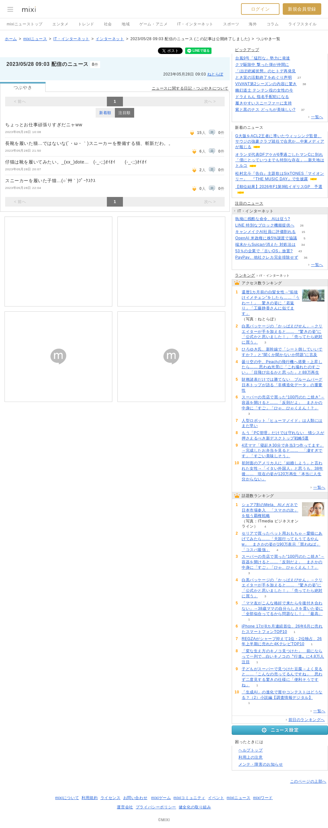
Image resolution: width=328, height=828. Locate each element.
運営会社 (125, 807)
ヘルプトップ (250, 750)
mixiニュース (35, 39)
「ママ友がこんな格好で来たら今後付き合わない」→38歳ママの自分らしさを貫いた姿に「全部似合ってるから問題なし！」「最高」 (282, 608)
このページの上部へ (308, 781)
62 (303, 71)
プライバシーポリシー (156, 807)
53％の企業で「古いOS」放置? (264, 251)
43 (300, 251)
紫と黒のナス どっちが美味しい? (265, 109)
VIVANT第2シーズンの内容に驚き (266, 84)
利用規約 (90, 798)
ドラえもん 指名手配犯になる (262, 96)
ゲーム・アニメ (153, 24)
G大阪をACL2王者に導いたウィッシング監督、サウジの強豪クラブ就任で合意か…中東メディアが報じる (279, 141)
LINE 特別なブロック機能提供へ (264, 225)
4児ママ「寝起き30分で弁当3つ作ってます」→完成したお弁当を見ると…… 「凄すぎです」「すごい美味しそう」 (283, 451)
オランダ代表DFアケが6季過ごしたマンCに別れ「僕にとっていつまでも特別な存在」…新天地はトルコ (279, 160)
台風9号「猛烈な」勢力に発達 (262, 58)
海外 (253, 24)
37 (303, 109)
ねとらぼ (215, 74)
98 (297, 58)
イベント (216, 798)
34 (303, 244)
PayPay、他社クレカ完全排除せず (266, 257)
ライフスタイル (302, 24)
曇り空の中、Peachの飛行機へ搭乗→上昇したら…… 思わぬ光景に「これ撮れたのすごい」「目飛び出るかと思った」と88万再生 (282, 367)
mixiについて (67, 798)
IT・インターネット (195, 24)
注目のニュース (249, 203)
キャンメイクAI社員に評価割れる (265, 231)
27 (299, 77)
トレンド (86, 24)
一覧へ (317, 117)
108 (300, 90)
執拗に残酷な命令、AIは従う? (262, 219)
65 (299, 103)
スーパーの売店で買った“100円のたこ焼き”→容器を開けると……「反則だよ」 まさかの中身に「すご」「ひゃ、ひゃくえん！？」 (283, 402)
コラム (273, 24)
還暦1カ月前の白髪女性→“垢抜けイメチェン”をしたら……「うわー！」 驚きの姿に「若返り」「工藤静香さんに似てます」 (271, 303)
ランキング (245, 275)
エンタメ (60, 24)
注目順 (124, 113)
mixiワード (263, 798)
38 (304, 84)
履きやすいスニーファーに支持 (263, 103)
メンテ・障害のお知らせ (260, 764)
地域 (126, 24)
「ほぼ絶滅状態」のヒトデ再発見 (265, 71)
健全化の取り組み (195, 807)
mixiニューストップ (25, 24)
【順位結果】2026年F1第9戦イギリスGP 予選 (279, 186)
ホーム (11, 39)
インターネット (110, 39)
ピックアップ (247, 50)
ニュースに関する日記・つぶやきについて (190, 88)
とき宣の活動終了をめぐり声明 (263, 77)
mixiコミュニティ (189, 798)
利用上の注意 (250, 757)
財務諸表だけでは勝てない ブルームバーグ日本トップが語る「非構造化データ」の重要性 (282, 385)
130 (296, 97)
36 (305, 257)
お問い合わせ (135, 798)
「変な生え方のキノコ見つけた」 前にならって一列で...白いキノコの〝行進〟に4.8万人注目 (283, 656)
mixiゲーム (161, 798)
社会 (108, 24)
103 (296, 65)
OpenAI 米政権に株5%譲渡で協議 (266, 238)
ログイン (260, 9)
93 (297, 219)
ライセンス (110, 798)
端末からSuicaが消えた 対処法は (265, 244)
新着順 (105, 113)
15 (303, 232)
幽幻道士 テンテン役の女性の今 (264, 90)
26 (302, 225)
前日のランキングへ (307, 719)
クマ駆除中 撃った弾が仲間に (262, 64)
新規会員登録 (302, 9)
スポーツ (231, 24)
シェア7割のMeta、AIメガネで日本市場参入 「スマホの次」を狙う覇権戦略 (270, 510)
